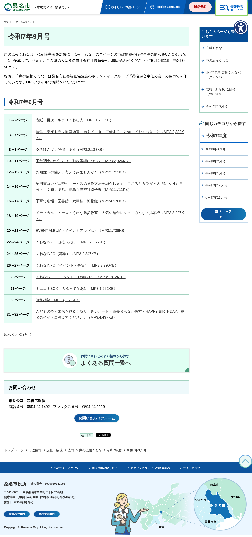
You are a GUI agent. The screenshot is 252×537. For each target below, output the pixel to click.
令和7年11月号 (216, 197)
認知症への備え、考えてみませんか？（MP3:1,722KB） (82, 172)
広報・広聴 (54, 452)
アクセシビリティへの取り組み (150, 470)
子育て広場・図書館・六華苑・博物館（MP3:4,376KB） (82, 201)
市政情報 (34, 452)
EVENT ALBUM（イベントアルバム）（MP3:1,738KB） (82, 231)
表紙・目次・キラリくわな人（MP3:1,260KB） (74, 120)
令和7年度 (216, 135)
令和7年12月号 (216, 185)
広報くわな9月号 (18, 334)
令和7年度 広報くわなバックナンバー (223, 75)
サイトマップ (191, 470)
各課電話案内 (46, 516)
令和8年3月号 (215, 149)
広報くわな (214, 48)
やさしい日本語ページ (125, 7)
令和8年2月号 (215, 161)
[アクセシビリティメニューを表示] (241, 27)
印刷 (88, 437)
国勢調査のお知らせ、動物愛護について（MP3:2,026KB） (83, 161)
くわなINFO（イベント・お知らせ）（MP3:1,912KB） (81, 277)
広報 (71, 452)
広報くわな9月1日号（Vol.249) (220, 92)
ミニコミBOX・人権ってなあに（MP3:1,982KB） (76, 289)
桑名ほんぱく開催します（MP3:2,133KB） (71, 150)
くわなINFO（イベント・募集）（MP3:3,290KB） (77, 265)
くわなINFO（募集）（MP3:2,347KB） (68, 254)
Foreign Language (168, 6)
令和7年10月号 (216, 106)
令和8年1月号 (215, 173)
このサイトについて (66, 470)
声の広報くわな (217, 60)
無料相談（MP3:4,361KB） (58, 300)
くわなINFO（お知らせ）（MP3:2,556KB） (71, 242)
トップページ (14, 452)
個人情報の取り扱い (104, 470)
